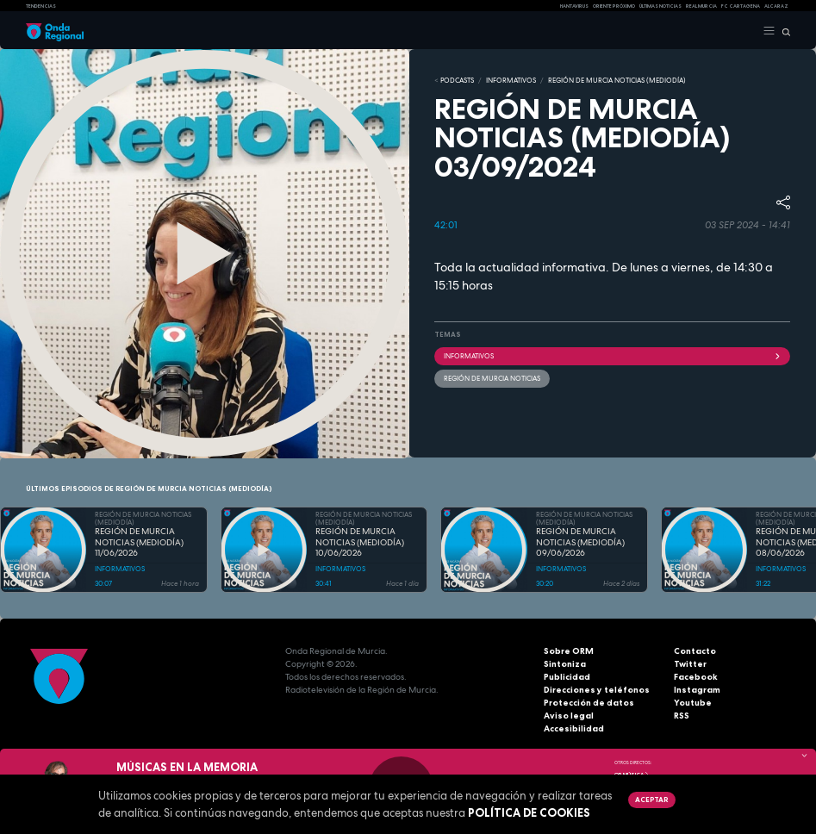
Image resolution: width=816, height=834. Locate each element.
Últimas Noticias (660, 6)
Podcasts (457, 80)
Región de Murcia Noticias (492, 378)
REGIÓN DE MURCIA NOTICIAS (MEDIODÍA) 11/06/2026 (139, 542)
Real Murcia (701, 6)
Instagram (697, 689)
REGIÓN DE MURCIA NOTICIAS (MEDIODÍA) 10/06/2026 (359, 542)
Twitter (690, 663)
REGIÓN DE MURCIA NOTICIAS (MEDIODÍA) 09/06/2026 (580, 542)
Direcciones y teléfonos (597, 689)
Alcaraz (776, 6)
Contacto (695, 651)
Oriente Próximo (614, 6)
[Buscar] (783, 31)
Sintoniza (565, 663)
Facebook (696, 676)
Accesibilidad (574, 728)
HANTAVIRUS (574, 6)
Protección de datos (589, 702)
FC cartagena (740, 6)
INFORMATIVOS (511, 80)
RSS (681, 715)
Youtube (693, 702)
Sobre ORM (569, 651)
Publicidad (567, 676)
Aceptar (651, 799)
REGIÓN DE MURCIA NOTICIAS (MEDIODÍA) (617, 80)
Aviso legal (569, 715)
